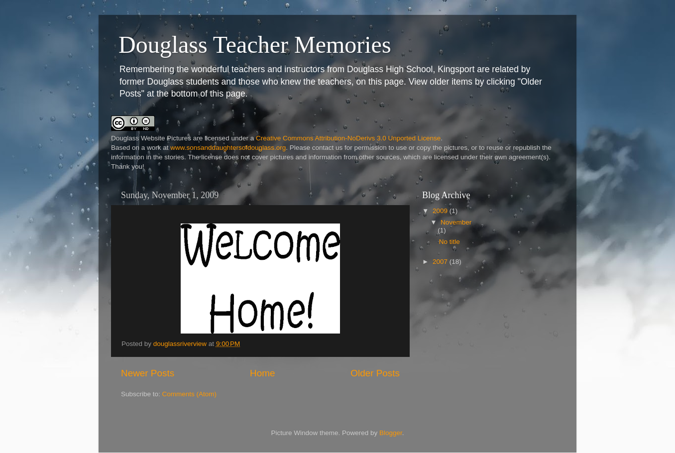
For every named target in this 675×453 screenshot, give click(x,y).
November (456, 222)
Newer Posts (147, 373)
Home (262, 373)
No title (449, 241)
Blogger (390, 433)
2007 (441, 261)
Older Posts (375, 373)
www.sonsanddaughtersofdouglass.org (228, 147)
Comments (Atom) (189, 394)
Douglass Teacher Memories (254, 44)
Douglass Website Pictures (151, 138)
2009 (441, 211)
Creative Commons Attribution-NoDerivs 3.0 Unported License (348, 138)
